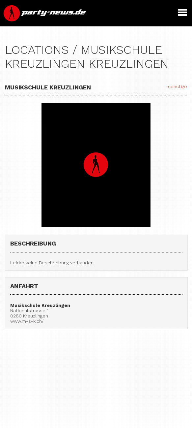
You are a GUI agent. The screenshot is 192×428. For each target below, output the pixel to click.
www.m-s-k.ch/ (27, 321)
